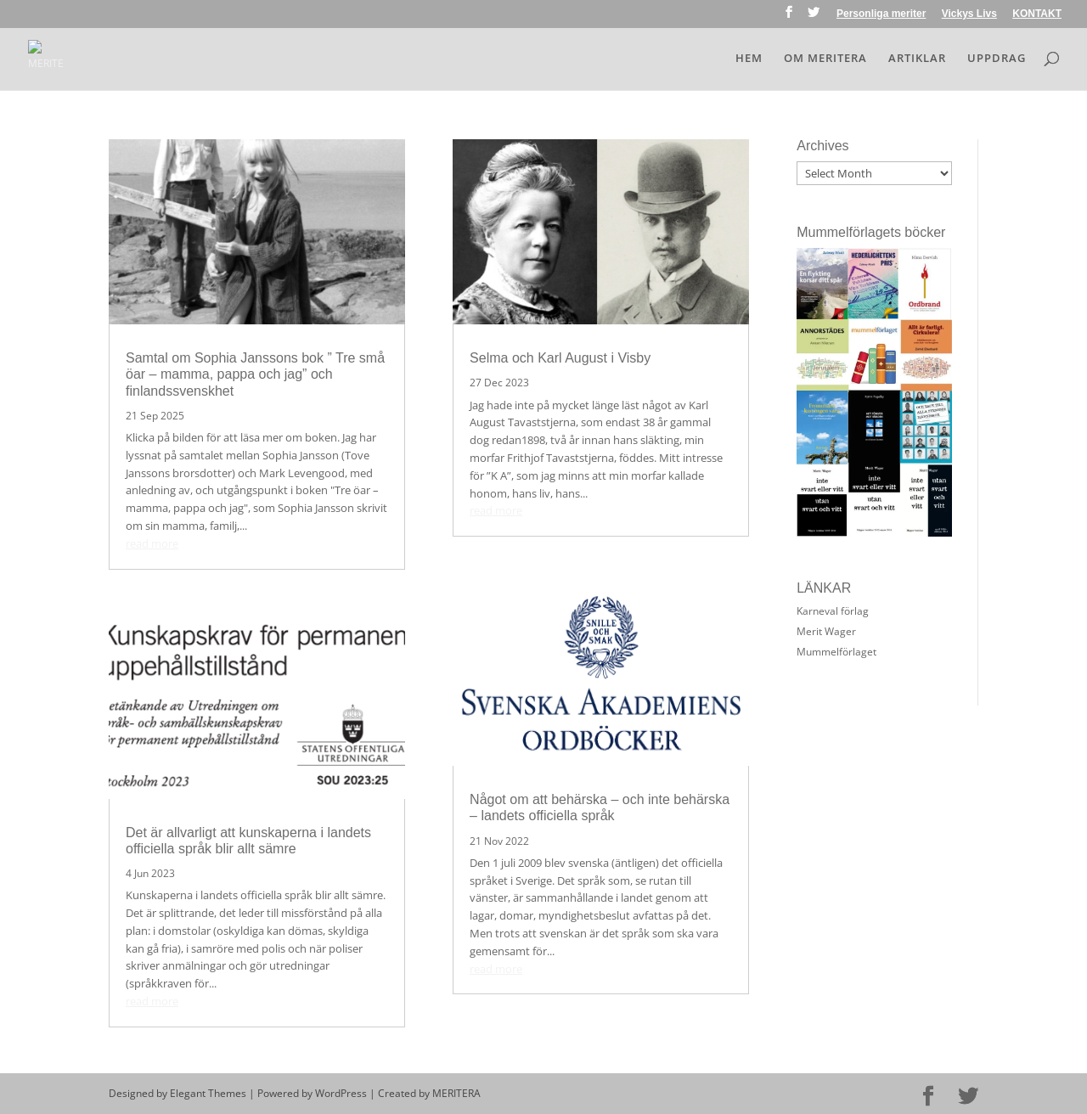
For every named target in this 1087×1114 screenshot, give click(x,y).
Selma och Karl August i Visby (560, 358)
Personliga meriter (881, 14)
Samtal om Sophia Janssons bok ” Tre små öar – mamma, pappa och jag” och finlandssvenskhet (255, 374)
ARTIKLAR (917, 58)
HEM (749, 58)
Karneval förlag (833, 611)
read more (152, 543)
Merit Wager (826, 631)
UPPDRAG (996, 58)
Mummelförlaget (836, 651)
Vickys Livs (969, 14)
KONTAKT (1037, 14)
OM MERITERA (825, 58)
